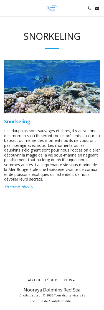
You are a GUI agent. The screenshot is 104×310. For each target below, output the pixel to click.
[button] (6, 8)
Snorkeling (17, 121)
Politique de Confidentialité (50, 301)
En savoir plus (19, 186)
